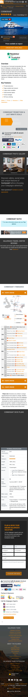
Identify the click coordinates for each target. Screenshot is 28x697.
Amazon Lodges (15, 669)
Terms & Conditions (18, 136)
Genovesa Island (11, 333)
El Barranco (19, 333)
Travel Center (8, 2)
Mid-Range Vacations (15, 637)
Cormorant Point (20, 369)
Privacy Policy (5, 685)
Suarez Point (19, 357)
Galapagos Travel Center (15, 688)
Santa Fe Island (11, 340)
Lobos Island (21, 355)
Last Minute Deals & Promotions (15, 640)
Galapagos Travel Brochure (14, 674)
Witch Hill (20, 345)
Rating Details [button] (23, 37)
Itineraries (15, 100)
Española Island (11, 357)
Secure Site (11, 691)
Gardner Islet (19, 361)
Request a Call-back (8, 617)
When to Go (15, 653)
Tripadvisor (15, 249)
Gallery (3, 100)
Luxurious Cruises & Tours (15, 633)
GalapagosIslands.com (9, 683)
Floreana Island (10, 364)
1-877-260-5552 (10, 604)
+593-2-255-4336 (11, 609)
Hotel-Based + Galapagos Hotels (15, 670)
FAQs (15, 655)
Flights (15, 646)
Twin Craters (20, 373)
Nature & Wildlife (15, 658)
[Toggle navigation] (18, 2)
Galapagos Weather (15, 647)
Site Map (18, 691)
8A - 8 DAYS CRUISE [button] (14, 293)
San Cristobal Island (12, 343)
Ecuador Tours (15, 665)
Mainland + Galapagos (15, 663)
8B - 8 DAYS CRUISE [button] (14, 381)
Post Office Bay (19, 364)
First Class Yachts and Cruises (15, 635)
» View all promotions (21, 129)
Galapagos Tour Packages (15, 632)
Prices (8, 100)
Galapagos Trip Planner (15, 630)
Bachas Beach (20, 331)
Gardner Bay (19, 359)
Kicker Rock (20, 351)
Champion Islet (19, 371)
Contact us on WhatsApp (11, 612)
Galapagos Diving (15, 639)
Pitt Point (20, 343)
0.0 (13, 36)
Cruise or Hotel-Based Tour (15, 656)
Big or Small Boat (15, 651)
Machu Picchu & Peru (15, 667)
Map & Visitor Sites (15, 649)
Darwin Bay (19, 335)
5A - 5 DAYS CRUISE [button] (14, 387)
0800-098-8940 (10, 607)
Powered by (8, 140)
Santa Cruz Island (11, 331)
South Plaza (10, 338)
